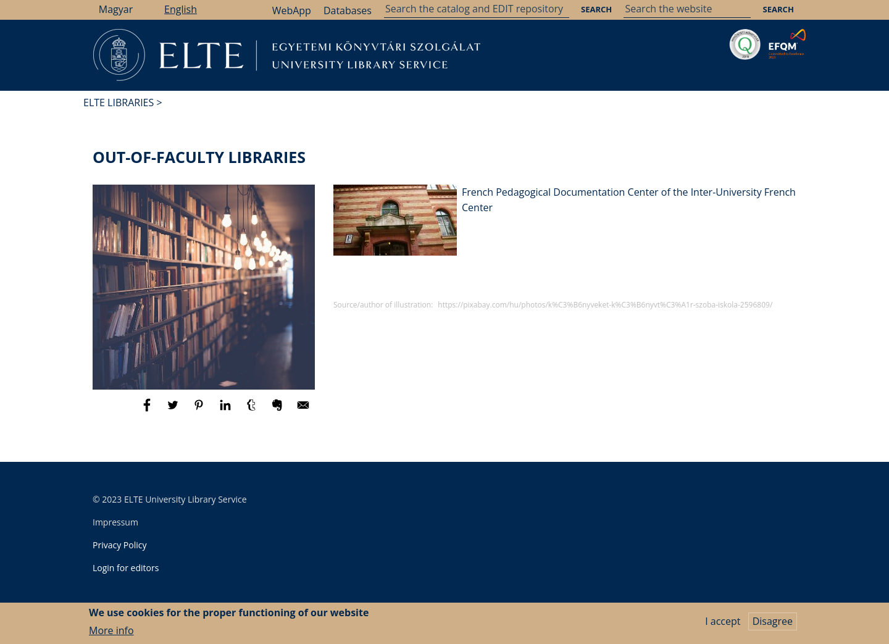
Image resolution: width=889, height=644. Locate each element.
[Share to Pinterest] (200, 410)
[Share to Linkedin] (226, 410)
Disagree (773, 625)
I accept (722, 625)
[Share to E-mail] (303, 410)
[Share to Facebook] (148, 410)
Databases (347, 10)
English (180, 9)
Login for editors (126, 568)
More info (111, 633)
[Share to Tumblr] (252, 410)
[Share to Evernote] (278, 410)
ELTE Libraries (118, 102)
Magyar (116, 9)
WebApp (291, 10)
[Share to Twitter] (174, 410)
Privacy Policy (119, 545)
